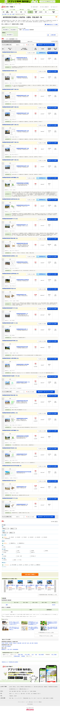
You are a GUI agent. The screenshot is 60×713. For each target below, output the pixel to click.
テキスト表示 (10, 41)
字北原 (3, 643)
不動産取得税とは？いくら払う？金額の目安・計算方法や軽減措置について (33, 623)
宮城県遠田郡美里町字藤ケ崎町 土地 (9, 238)
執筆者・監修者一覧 (46, 698)
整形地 (46, 550)
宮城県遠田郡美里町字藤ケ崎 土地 (9, 52)
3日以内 (26, 564)
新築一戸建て (20, 654)
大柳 (23, 643)
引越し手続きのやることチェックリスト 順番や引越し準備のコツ (14, 628)
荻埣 (25, 643)
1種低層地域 (6, 550)
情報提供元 (45, 686)
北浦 (28, 643)
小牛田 (3, 646)
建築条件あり (21, 543)
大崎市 (23, 29)
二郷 (30, 643)
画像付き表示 (30, 41)
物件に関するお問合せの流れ (38, 686)
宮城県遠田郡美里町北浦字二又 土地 (9, 323)
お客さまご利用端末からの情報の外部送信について (25, 686)
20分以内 (45, 537)
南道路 (32, 550)
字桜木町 (6, 643)
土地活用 (15, 695)
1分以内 (12, 537)
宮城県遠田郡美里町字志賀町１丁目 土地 (10, 375)
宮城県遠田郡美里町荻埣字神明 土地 (9, 340)
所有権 (5, 556)
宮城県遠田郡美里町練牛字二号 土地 (9, 218)
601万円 (53, 604)
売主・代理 (20, 556)
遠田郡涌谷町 (27, 29)
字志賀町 (10, 643)
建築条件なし (13, 543)
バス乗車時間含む (7, 538)
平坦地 (5, 552)
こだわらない (6, 564)
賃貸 (36, 654)
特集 (10, 698)
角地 (18, 550)
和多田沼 (36, 643)
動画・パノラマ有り (18, 559)
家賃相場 (23, 656)
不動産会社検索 (17, 656)
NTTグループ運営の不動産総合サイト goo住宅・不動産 (11, 3)
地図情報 (51, 698)
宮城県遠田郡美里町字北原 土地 (9, 288)
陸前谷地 (9, 646)
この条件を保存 (53, 34)
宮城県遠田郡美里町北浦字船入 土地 (9, 255)
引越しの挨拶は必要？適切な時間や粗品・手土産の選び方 (52, 628)
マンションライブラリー (18, 698)
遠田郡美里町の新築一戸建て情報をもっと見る (48, 594)
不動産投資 (35, 693)
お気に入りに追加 (30, 44)
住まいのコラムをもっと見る (47, 635)
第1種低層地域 (15, 649)
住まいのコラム (39, 698)
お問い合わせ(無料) (52, 52)
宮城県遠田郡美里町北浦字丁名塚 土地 (10, 89)
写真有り (5, 559)
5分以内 (18, 537)
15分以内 (38, 537)
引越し (13, 698)
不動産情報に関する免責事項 (52, 686)
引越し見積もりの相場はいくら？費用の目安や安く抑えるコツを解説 (33, 628)
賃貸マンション (26, 691)
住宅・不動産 (54, 654)
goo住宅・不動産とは (12, 686)
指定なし (5, 537)
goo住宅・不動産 (4, 686)
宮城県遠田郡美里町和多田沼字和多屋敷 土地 (11, 465)
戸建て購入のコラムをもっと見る (47, 632)
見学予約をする (41, 52)
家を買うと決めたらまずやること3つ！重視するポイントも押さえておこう (14, 623)
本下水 (19, 552)
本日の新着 (14, 564)
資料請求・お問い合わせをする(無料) (45, 44)
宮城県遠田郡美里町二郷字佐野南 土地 (10, 358)
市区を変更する (6, 29)
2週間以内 (38, 564)
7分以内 (24, 537)
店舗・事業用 (41, 654)
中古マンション (17, 693)
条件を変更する (10, 34)
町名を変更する (14, 29)
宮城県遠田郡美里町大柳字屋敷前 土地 (10, 177)
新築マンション (11, 693)
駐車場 (31, 691)
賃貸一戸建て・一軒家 (20, 691)
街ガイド (35, 698)
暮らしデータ (31, 698)
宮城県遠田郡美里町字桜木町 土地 (9, 70)
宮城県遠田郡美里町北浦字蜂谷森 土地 (10, 273)
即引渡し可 (33, 556)
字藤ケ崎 (14, 643)
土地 (32, 654)
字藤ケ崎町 (19, 643)
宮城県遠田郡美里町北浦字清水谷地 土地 (10, 199)
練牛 (33, 643)
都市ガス (33, 552)
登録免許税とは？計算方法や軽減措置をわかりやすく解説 (52, 623)
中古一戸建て (27, 654)
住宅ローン (39, 693)
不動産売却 (11, 695)
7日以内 (32, 564)
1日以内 (20, 564)
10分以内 (31, 537)
